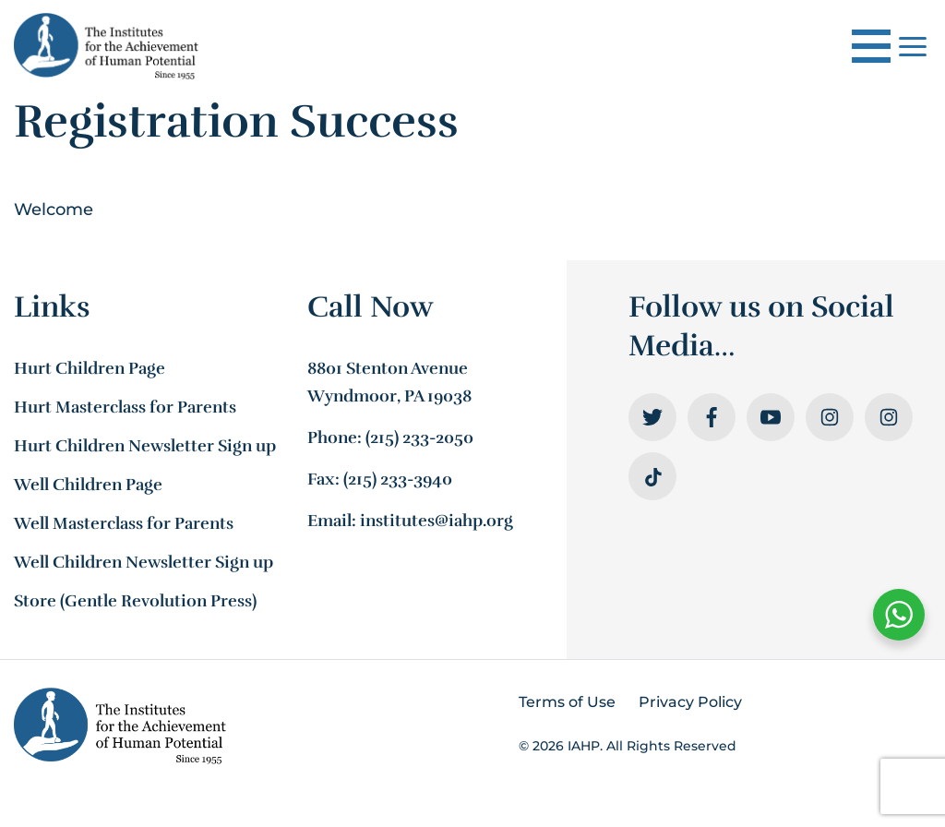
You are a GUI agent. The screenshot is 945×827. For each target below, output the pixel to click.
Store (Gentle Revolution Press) (135, 601)
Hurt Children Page (89, 368)
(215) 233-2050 (419, 437)
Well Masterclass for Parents (123, 523)
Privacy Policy (690, 702)
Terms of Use (567, 702)
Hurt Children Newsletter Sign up (145, 446)
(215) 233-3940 (397, 479)
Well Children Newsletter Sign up (143, 562)
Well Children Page (88, 484)
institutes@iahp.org (436, 520)
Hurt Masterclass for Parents (125, 407)
